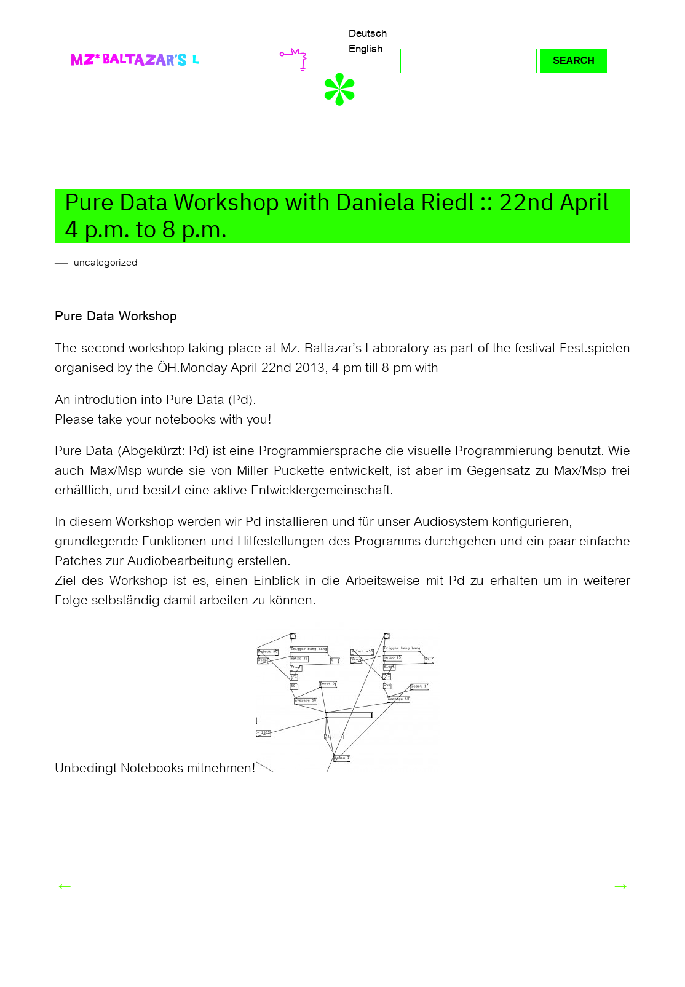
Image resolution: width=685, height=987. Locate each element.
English (365, 48)
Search (574, 60)
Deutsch (368, 33)
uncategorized (106, 262)
